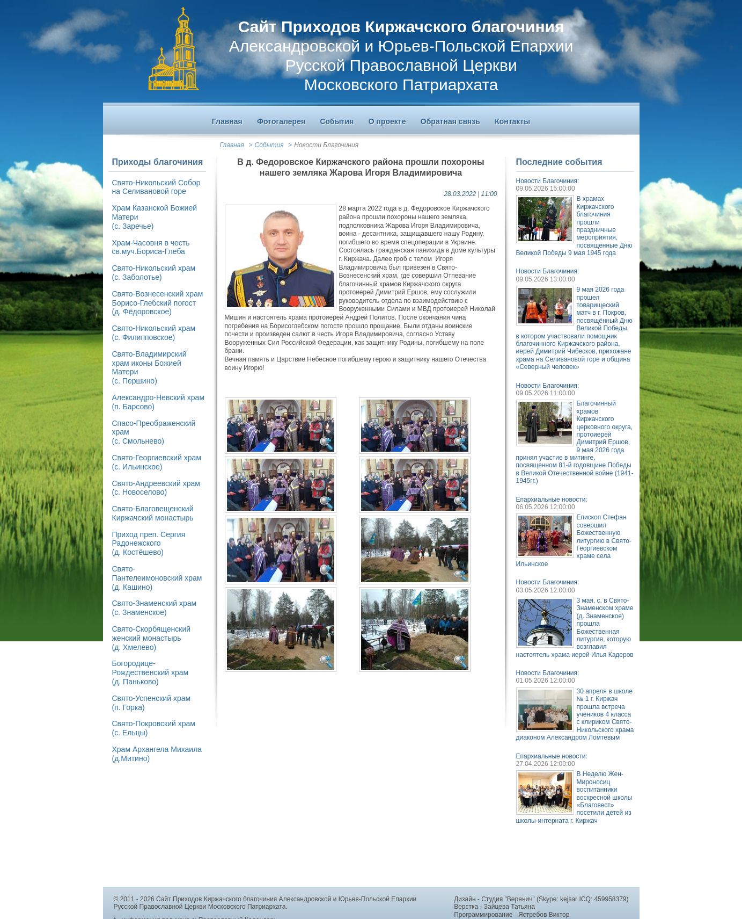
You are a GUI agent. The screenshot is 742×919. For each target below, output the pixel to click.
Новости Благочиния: (547, 181)
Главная (232, 145)
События (269, 145)
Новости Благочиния (326, 145)
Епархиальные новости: (551, 499)
